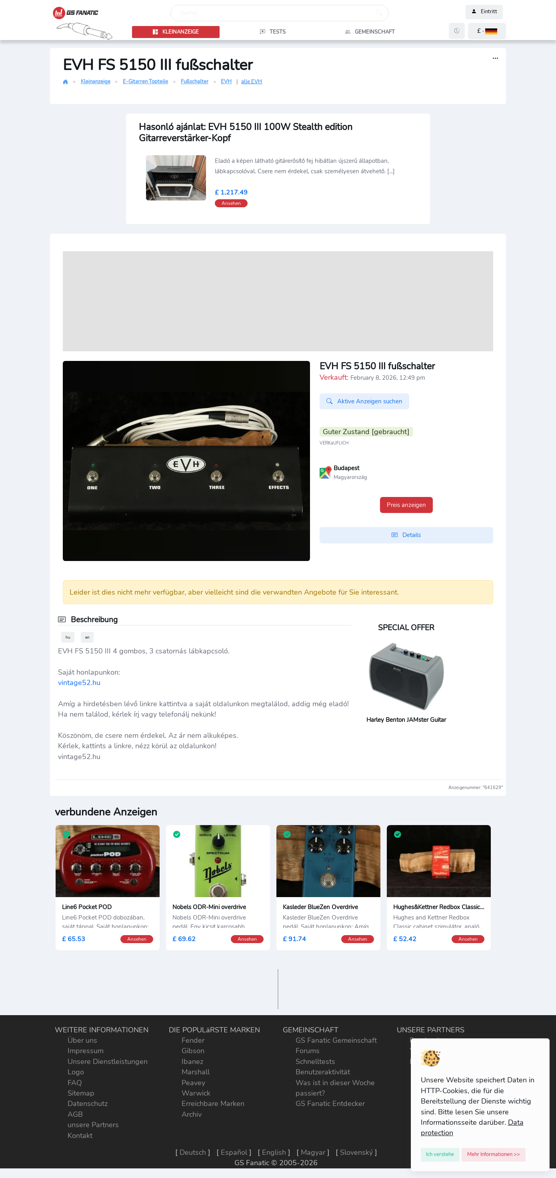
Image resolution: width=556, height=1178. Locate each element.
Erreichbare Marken (213, 1103)
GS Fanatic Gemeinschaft (336, 1040)
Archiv (192, 1114)
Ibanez (192, 1061)
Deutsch (193, 1152)
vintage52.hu (79, 682)
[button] (487, 31)
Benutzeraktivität (323, 1072)
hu (68, 637)
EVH (226, 81)
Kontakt (80, 1135)
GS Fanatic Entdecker (330, 1103)
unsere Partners (93, 1125)
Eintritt (484, 12)
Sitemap (81, 1093)
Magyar (313, 1152)
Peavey (193, 1083)
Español (234, 1152)
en (87, 637)
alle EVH (251, 81)
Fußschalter (194, 81)
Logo (76, 1072)
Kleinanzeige (95, 81)
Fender (193, 1040)
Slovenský (356, 1152)
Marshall (196, 1072)
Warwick (196, 1093)
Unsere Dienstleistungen (108, 1061)
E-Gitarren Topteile (145, 81)
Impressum (86, 1051)
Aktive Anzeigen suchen (364, 401)
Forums (308, 1051)
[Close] (440, 1155)
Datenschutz (88, 1103)
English (274, 1152)
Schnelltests (315, 1061)
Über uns (82, 1040)
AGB (75, 1114)
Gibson (193, 1051)
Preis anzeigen (406, 505)
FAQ (75, 1083)
